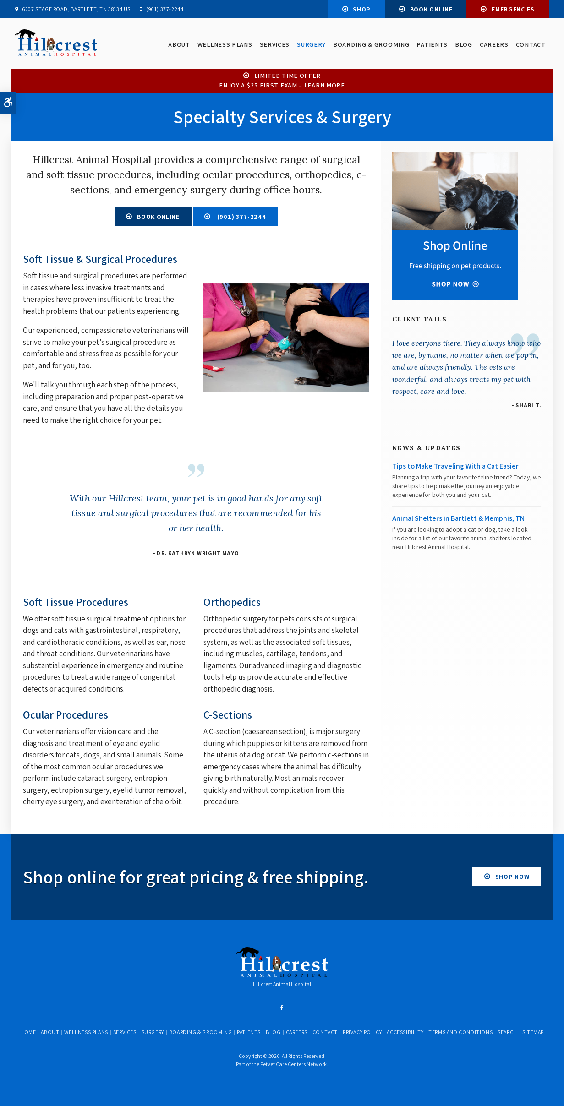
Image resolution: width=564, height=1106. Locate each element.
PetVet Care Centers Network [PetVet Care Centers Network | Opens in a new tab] (293, 1064)
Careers (493, 45)
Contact (530, 45)
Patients (432, 45)
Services (274, 45)
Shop (362, 9)
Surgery (310, 45)
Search (507, 1032)
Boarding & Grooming (371, 45)
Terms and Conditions (460, 1032)
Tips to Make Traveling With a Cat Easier (455, 466)
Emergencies (513, 9)
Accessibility (405, 1032)
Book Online (431, 9)
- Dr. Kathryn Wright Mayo (196, 553)
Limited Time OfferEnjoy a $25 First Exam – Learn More (282, 80)
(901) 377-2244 (164, 8)
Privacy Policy (362, 1032)
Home (28, 1032)
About (179, 45)
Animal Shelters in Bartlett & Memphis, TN (458, 518)
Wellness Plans (224, 45)
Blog (463, 45)
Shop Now (512, 876)
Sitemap (533, 1032)
